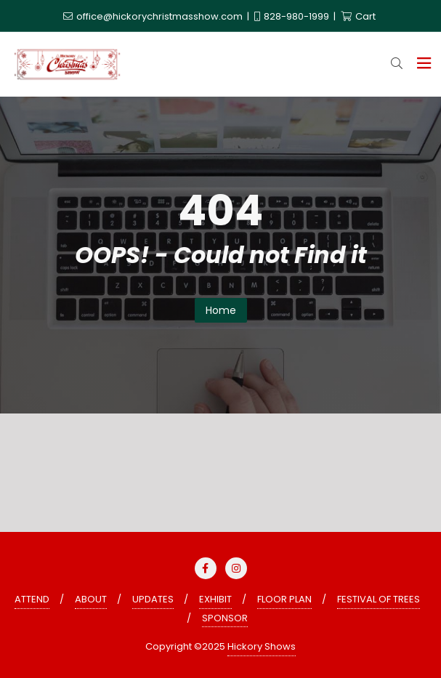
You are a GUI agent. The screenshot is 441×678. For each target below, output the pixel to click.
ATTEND (32, 599)
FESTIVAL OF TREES (378, 599)
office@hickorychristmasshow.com (154, 16)
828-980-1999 (292, 16)
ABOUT (91, 599)
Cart (358, 16)
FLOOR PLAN (284, 599)
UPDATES (153, 599)
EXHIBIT (215, 599)
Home (221, 310)
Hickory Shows (261, 646)
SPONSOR (225, 618)
